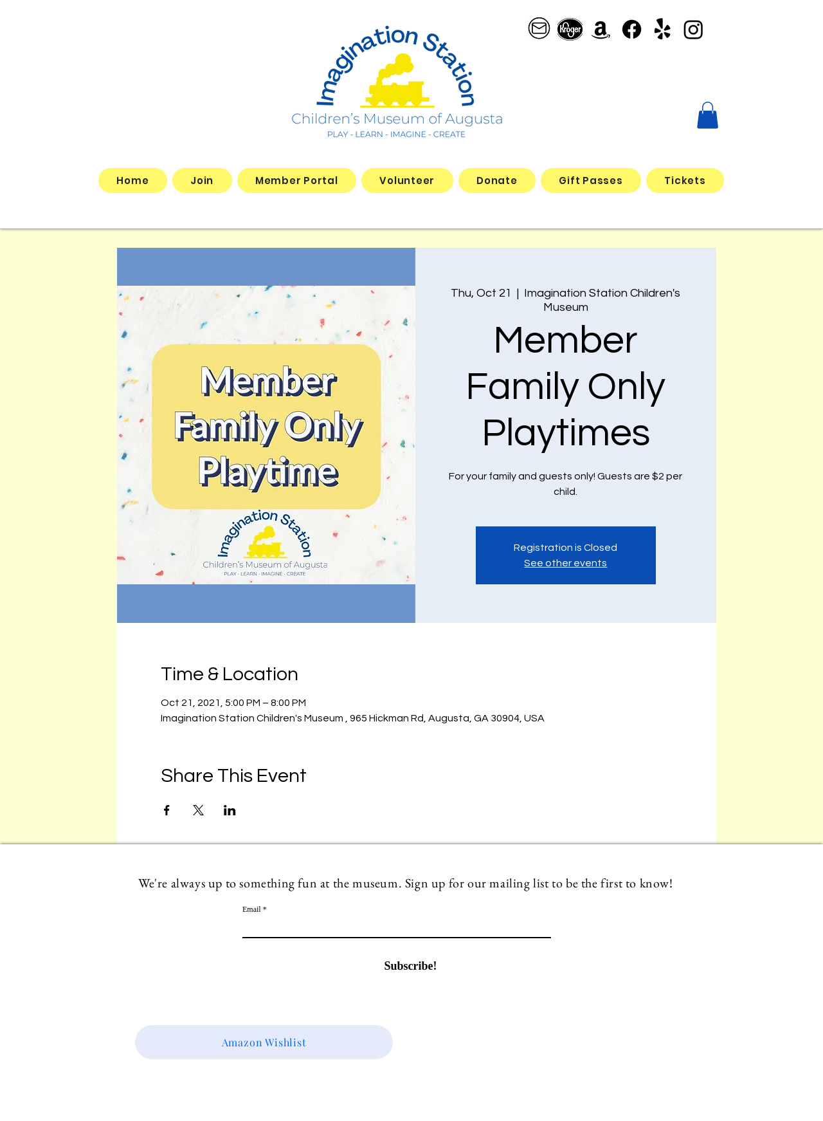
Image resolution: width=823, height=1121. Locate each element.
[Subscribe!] (410, 966)
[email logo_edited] (539, 29)
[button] (707, 115)
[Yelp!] (662, 29)
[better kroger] (570, 29)
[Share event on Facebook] (167, 810)
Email (251, 909)
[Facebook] (631, 29)
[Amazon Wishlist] (264, 1042)
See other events (565, 563)
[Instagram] (693, 29)
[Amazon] (600, 29)
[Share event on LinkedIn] (230, 810)
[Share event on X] (198, 810)
